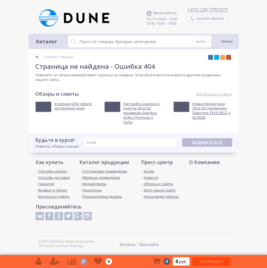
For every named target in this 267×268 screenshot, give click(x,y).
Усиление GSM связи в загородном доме (73, 106)
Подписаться (207, 142)
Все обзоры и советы (214, 94)
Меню (227, 41)
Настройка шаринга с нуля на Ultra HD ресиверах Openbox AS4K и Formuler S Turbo (141, 113)
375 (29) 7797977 (209, 10)
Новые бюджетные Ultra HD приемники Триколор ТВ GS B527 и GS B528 (211, 110)
